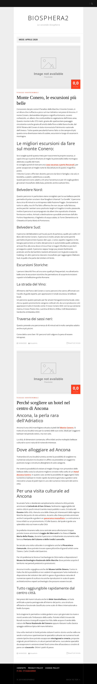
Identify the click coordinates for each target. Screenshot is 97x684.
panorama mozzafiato (54, 518)
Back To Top (73, 679)
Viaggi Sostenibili (28, 92)
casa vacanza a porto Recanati (60, 164)
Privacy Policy (35, 668)
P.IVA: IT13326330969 (26, 671)
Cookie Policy (52, 668)
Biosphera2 (28, 679)
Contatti (21, 668)
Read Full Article (74, 343)
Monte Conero (66, 427)
